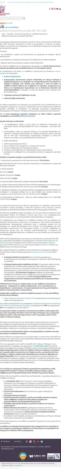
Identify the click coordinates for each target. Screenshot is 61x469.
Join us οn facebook (11, 27)
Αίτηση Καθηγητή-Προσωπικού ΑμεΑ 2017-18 (19, 298)
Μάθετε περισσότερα (15, 465)
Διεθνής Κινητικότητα (27, 116)
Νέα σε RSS (6, 23)
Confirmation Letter (41, 346)
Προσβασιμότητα (47, 2)
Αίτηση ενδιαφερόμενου (12, 76)
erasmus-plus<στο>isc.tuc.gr (39, 252)
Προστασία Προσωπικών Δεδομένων (20, 2)
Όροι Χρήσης (5, 447)
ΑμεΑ (22, 300)
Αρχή (3, 34)
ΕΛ (1, 2)
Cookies (37, 2)
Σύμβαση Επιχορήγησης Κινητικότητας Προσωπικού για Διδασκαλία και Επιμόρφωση (30, 304)
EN (4, 2)
